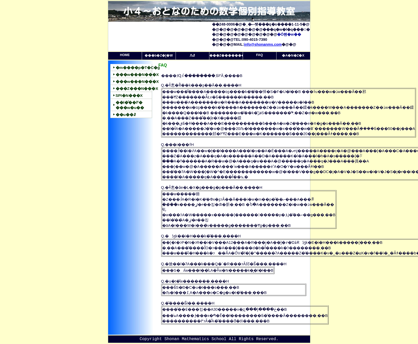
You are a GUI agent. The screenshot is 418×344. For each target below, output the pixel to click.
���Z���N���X (134, 88)
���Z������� (226, 55)
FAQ (259, 55)
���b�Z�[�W (159, 55)
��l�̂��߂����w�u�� (130, 105)
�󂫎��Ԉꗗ (192, 55)
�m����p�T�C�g (134, 67)
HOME (125, 55)
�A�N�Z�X (293, 55)
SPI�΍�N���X (129, 95)
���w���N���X (134, 74)
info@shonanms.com (263, 44)
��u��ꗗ (126, 114)
